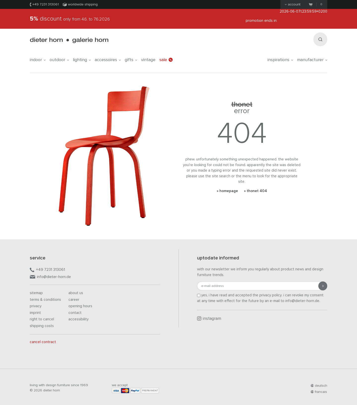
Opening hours (80, 306)
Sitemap (36, 293)
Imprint (35, 313)
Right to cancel (42, 319)
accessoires (108, 60)
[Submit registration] (322, 285)
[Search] (320, 39)
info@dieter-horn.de (50, 277)
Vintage (148, 60)
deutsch (319, 385)
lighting (82, 60)
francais (319, 392)
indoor (38, 60)
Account (292, 4)
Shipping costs (42, 326)
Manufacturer (312, 60)
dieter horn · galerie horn (69, 40)
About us (75, 293)
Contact (75, 313)
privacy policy (270, 295)
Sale (166, 60)
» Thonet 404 (255, 191)
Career (73, 300)
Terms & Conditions (45, 300)
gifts (131, 60)
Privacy (35, 306)
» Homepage (227, 191)
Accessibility (78, 319)
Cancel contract (43, 342)
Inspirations (280, 60)
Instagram (209, 318)
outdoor (59, 60)
